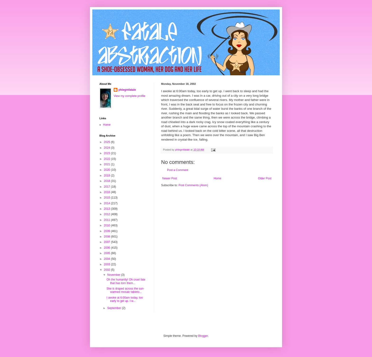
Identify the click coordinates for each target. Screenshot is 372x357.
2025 (107, 142)
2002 (107, 269)
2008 (107, 236)
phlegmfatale (127, 89)
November (114, 274)
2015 (107, 197)
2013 (107, 208)
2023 (107, 153)
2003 (107, 264)
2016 (107, 192)
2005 (107, 253)
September (114, 308)
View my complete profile (129, 96)
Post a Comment (177, 170)
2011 (107, 220)
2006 (107, 247)
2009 (107, 231)
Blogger (203, 336)
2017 (107, 186)
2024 (107, 147)
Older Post (264, 178)
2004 (107, 259)
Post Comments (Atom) (193, 185)
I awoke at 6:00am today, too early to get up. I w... (125, 299)
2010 (107, 225)
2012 (107, 214)
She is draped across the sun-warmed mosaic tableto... (125, 290)
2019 (107, 175)
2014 (107, 203)
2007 (107, 242)
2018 (107, 181)
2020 (107, 169)
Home (217, 178)
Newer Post (169, 178)
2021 (107, 164)
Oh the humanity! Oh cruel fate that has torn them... (126, 281)
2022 (107, 159)
